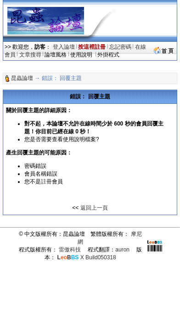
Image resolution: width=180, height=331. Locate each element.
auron (122, 249)
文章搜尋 (30, 54)
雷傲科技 (70, 249)
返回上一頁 (94, 208)
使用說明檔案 (79, 139)
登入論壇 (64, 47)
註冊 (46, 181)
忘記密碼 (120, 47)
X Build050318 (86, 257)
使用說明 (82, 54)
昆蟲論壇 (22, 78)
